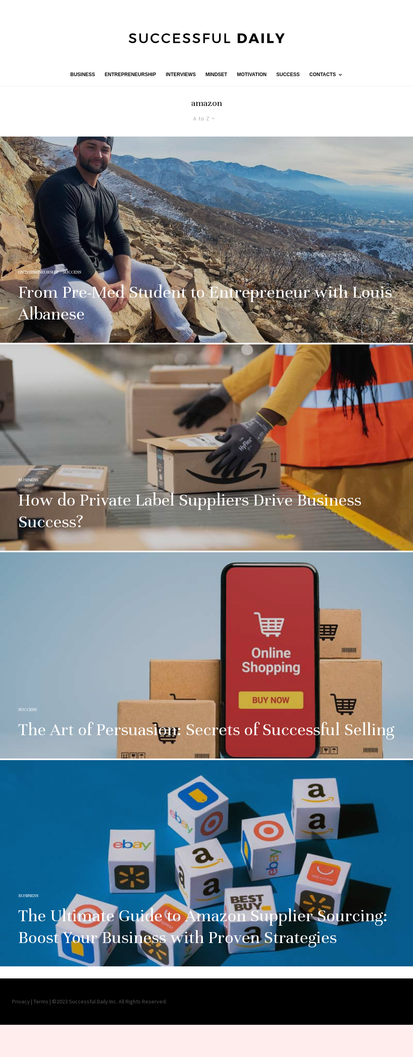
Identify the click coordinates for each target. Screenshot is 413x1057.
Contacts (322, 74)
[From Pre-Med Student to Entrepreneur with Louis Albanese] (206, 240)
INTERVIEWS (181, 74)
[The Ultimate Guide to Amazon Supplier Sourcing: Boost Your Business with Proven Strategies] (206, 882)
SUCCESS (288, 74)
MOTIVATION (252, 74)
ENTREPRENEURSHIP (130, 74)
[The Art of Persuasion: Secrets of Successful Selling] (206, 674)
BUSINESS (82, 74)
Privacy (21, 1001)
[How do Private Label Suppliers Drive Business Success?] (206, 466)
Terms (40, 1001)
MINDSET (216, 74)
